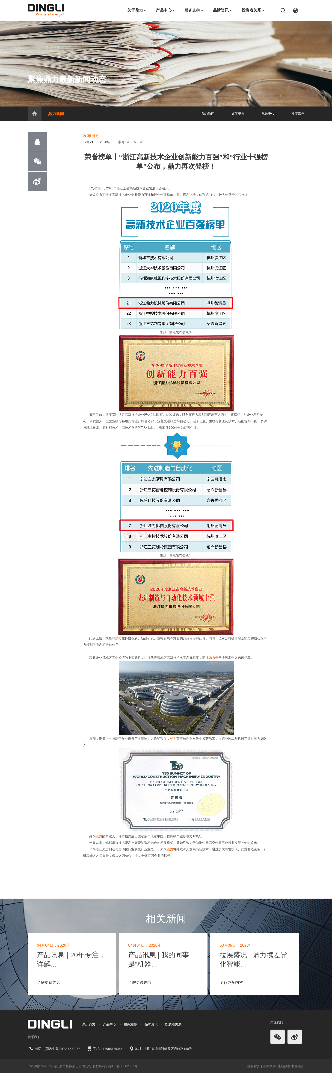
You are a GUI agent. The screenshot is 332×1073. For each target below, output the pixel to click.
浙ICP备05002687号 (122, 1066)
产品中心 (165, 10)
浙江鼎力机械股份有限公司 (72, 1066)
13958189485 (113, 1049)
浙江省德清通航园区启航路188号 (168, 1049)
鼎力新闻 (56, 114)
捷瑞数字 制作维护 (291, 1066)
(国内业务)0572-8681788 (62, 1049)
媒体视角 (237, 113)
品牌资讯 (222, 10)
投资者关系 (253, 10)
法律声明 (270, 1066)
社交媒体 (297, 113)
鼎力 (179, 195)
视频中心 (267, 113)
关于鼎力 (137, 10)
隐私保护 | (254, 1066)
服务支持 (194, 10)
